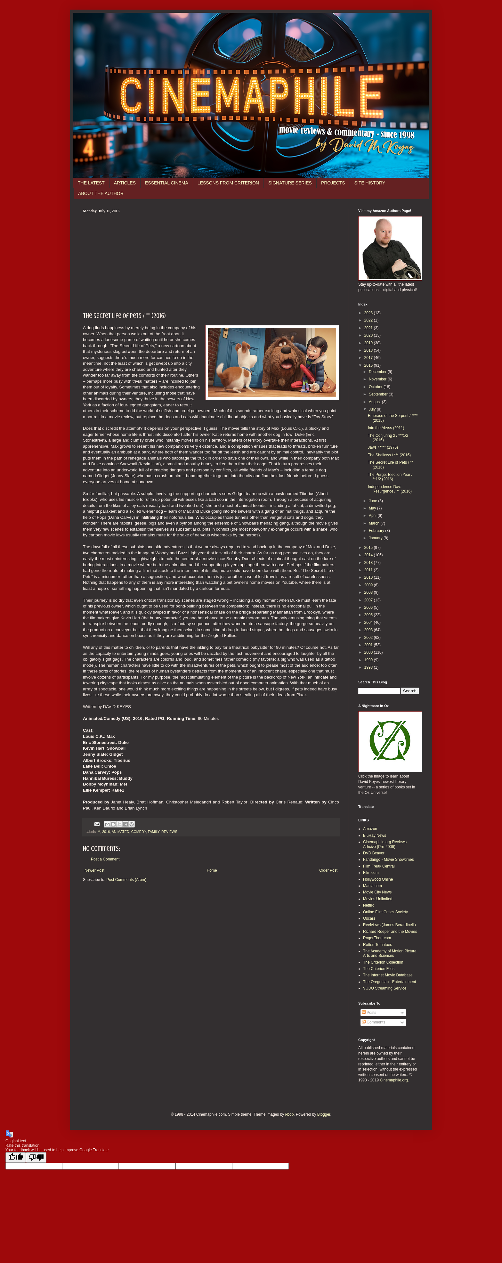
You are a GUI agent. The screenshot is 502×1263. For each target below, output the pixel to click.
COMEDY (138, 832)
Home (212, 870)
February (377, 530)
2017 (369, 357)
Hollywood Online (378, 879)
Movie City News (377, 892)
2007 (369, 600)
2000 (369, 652)
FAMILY (153, 832)
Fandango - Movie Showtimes (388, 859)
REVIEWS (169, 832)
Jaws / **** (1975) (383, 447)
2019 (369, 343)
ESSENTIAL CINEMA (166, 182)
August (375, 402)
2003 (369, 630)
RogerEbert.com (377, 938)
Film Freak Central (379, 866)
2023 (369, 313)
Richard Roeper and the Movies (390, 931)
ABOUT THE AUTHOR (101, 193)
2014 (369, 555)
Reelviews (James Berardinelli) (389, 925)
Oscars (369, 918)
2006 (369, 607)
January (376, 538)
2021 (369, 328)
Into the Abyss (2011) (386, 428)
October (376, 387)
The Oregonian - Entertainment (389, 982)
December (378, 372)
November (378, 379)
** (99, 832)
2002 (369, 637)
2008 (369, 592)
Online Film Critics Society (385, 912)
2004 (369, 622)
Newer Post (94, 870)
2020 (369, 335)
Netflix (368, 905)
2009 (369, 585)
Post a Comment (105, 859)
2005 (369, 615)
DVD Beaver (374, 853)
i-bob (289, 1114)
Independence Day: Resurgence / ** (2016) (390, 489)
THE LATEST (91, 182)
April (373, 515)
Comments (373, 1022)
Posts (369, 1012)
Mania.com (372, 886)
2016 (106, 832)
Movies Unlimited (377, 899)
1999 (369, 660)
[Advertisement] (211, 261)
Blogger (323, 1114)
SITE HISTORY (369, 182)
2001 (369, 645)
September (379, 394)
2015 (369, 547)
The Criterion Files (378, 968)
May (373, 508)
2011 (369, 570)
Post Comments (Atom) (126, 879)
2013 (369, 562)
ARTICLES (125, 182)
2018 (369, 350)
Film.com (371, 872)
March (375, 523)
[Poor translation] (36, 1157)
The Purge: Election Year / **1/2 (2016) (390, 476)
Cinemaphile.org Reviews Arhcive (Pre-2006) (385, 844)
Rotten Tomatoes (377, 944)
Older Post (328, 870)
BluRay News (374, 835)
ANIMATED (120, 832)
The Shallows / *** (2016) (389, 455)
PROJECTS (333, 182)
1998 (369, 667)
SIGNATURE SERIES (290, 182)
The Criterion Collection (383, 962)
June (373, 501)
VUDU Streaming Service (384, 988)
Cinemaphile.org (394, 1080)
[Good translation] (15, 1157)
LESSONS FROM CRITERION (228, 182)
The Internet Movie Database (388, 975)
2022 (369, 320)
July (373, 409)
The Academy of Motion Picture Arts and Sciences (390, 953)
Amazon (370, 829)
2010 (369, 577)
